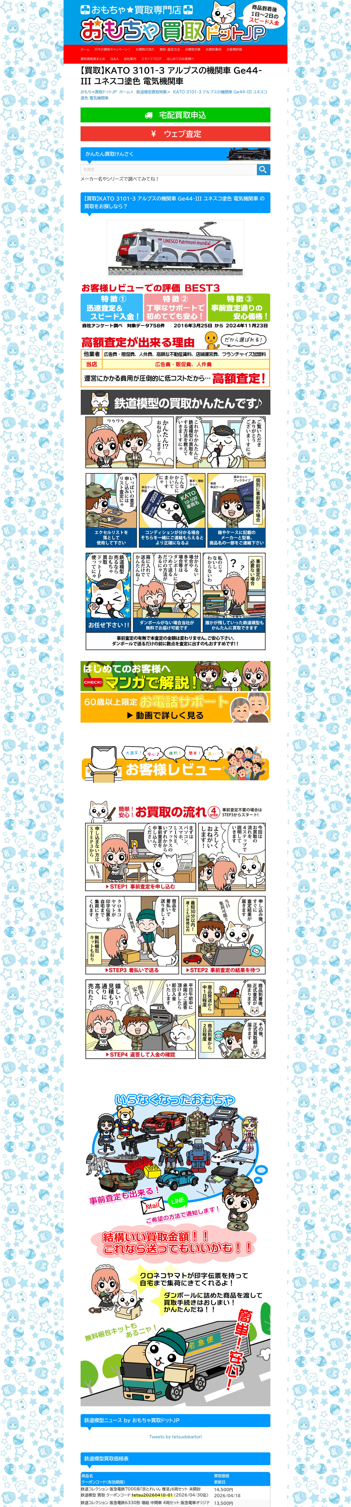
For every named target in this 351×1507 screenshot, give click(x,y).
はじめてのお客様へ (180, 58)
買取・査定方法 (170, 49)
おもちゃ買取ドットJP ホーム (105, 92)
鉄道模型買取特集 (151, 92)
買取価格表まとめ (93, 58)
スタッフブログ (151, 58)
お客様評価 (234, 49)
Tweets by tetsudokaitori (175, 1437)
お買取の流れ (145, 49)
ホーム (85, 49)
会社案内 (130, 58)
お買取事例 (213, 49)
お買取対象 (193, 49)
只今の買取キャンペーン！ (112, 49)
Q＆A (114, 58)
